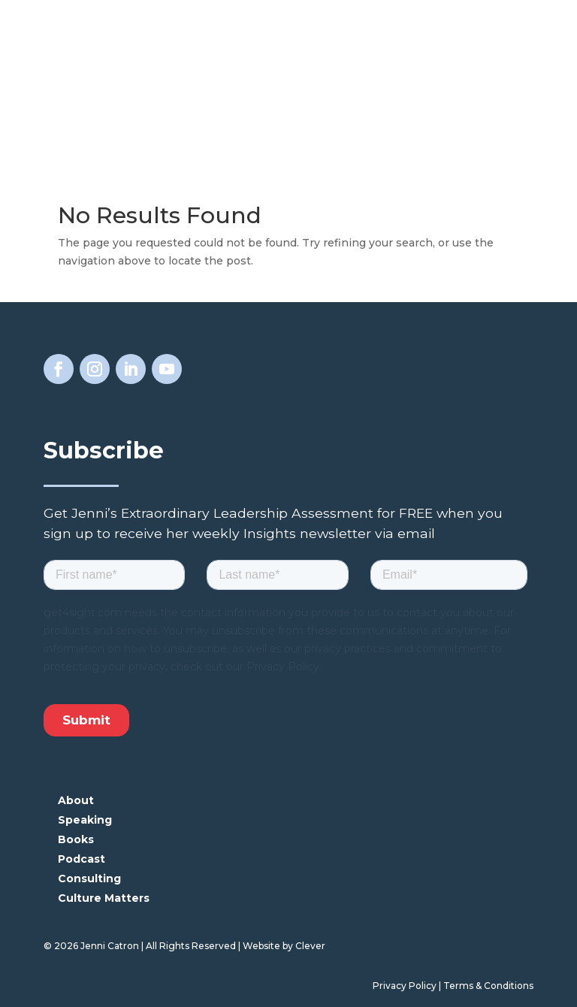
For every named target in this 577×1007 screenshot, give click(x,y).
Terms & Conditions (488, 985)
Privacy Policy (405, 985)
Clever (310, 945)
